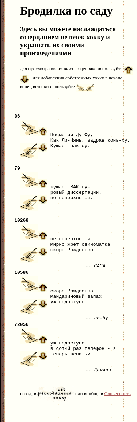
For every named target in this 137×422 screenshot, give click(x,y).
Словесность (117, 410)
